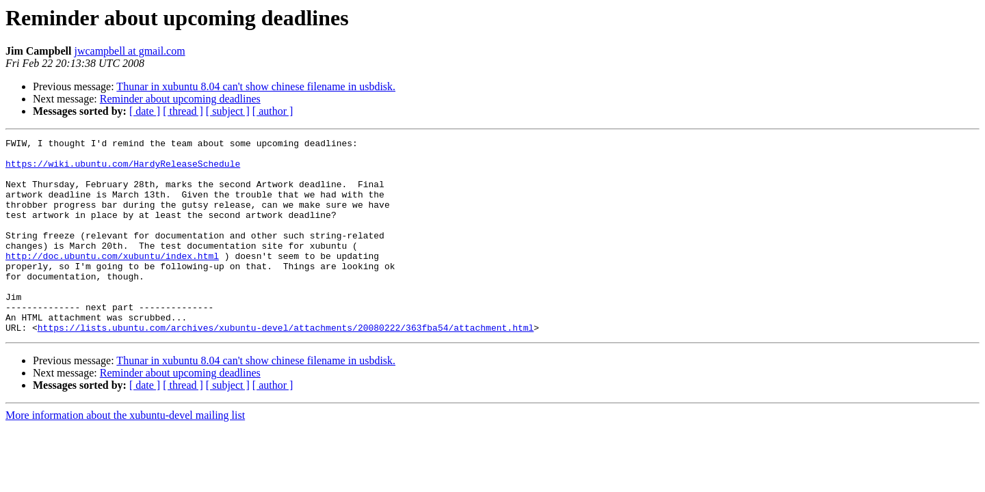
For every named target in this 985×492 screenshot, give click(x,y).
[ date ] (144, 111)
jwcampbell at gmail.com (129, 51)
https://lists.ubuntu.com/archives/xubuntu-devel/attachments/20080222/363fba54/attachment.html (286, 366)
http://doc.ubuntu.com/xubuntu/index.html (112, 280)
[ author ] (272, 111)
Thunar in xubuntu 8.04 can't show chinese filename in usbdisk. (255, 86)
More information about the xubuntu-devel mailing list (125, 454)
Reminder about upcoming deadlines (180, 99)
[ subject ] (228, 111)
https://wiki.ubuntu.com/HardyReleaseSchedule (122, 169)
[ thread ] (183, 111)
